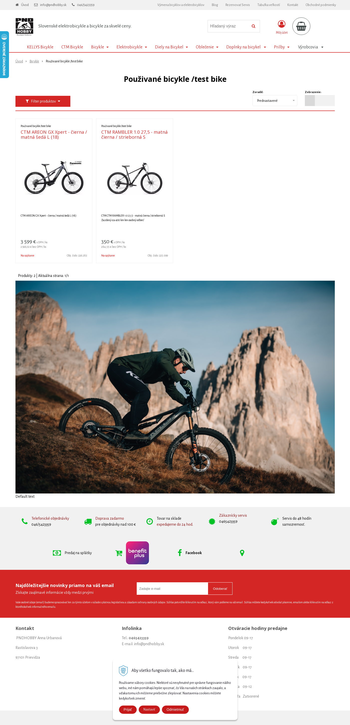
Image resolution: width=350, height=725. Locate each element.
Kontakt (292, 5)
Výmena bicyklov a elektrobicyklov (180, 5)
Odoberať (220, 589)
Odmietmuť (175, 710)
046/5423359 (86, 5)
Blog (215, 5)
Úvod (25, 5)
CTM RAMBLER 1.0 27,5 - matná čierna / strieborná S (134, 134)
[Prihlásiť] (282, 27)
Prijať (128, 710)
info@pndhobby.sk (53, 5)
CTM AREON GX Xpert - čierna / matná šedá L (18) (54, 134)
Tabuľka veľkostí (268, 5)
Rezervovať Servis (238, 5)
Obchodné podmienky (321, 5)
